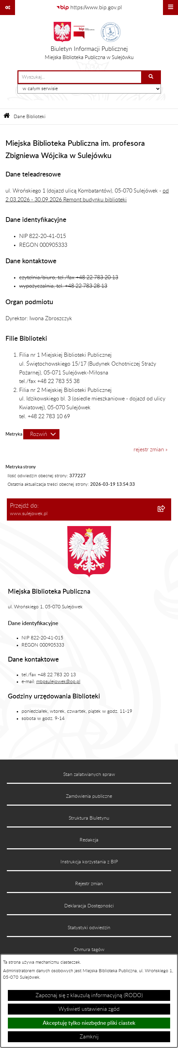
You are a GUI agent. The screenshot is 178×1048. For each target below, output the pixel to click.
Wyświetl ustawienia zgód (89, 1009)
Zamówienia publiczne (89, 796)
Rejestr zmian (89, 883)
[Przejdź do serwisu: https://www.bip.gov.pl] (89, 7)
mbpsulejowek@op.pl (58, 681)
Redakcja (89, 840)
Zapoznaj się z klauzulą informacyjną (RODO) (89, 995)
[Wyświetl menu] (170, 7)
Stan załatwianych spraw (89, 774)
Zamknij (89, 1036)
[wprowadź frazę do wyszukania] (79, 77)
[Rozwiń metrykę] (41, 434)
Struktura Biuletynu (89, 818)
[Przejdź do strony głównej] (89, 42)
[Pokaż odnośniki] (7, 7)
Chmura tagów (89, 949)
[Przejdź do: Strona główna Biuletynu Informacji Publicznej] (6, 117)
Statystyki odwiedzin (89, 927)
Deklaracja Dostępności (89, 906)
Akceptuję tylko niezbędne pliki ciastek (89, 1023)
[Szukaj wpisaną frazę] (151, 77)
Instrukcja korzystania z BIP (89, 862)
